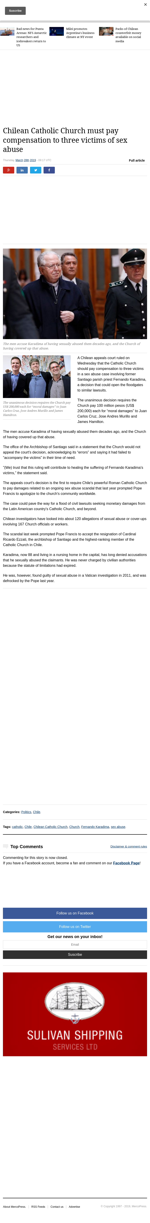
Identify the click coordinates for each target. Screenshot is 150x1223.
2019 (33, 160)
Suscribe (75, 954)
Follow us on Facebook (75, 913)
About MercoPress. (14, 1206)
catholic (17, 827)
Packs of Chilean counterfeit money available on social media (128, 35)
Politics (26, 812)
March (19, 160)
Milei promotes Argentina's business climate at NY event (80, 33)
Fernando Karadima (95, 827)
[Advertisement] (76, 88)
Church (74, 827)
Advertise (74, 1206)
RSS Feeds (38, 1206)
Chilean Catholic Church (50, 827)
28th (26, 160)
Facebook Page (126, 863)
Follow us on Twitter (75, 927)
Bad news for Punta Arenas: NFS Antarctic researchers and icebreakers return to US (31, 37)
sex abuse (118, 827)
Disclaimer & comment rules (129, 846)
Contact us (57, 1206)
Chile (36, 812)
